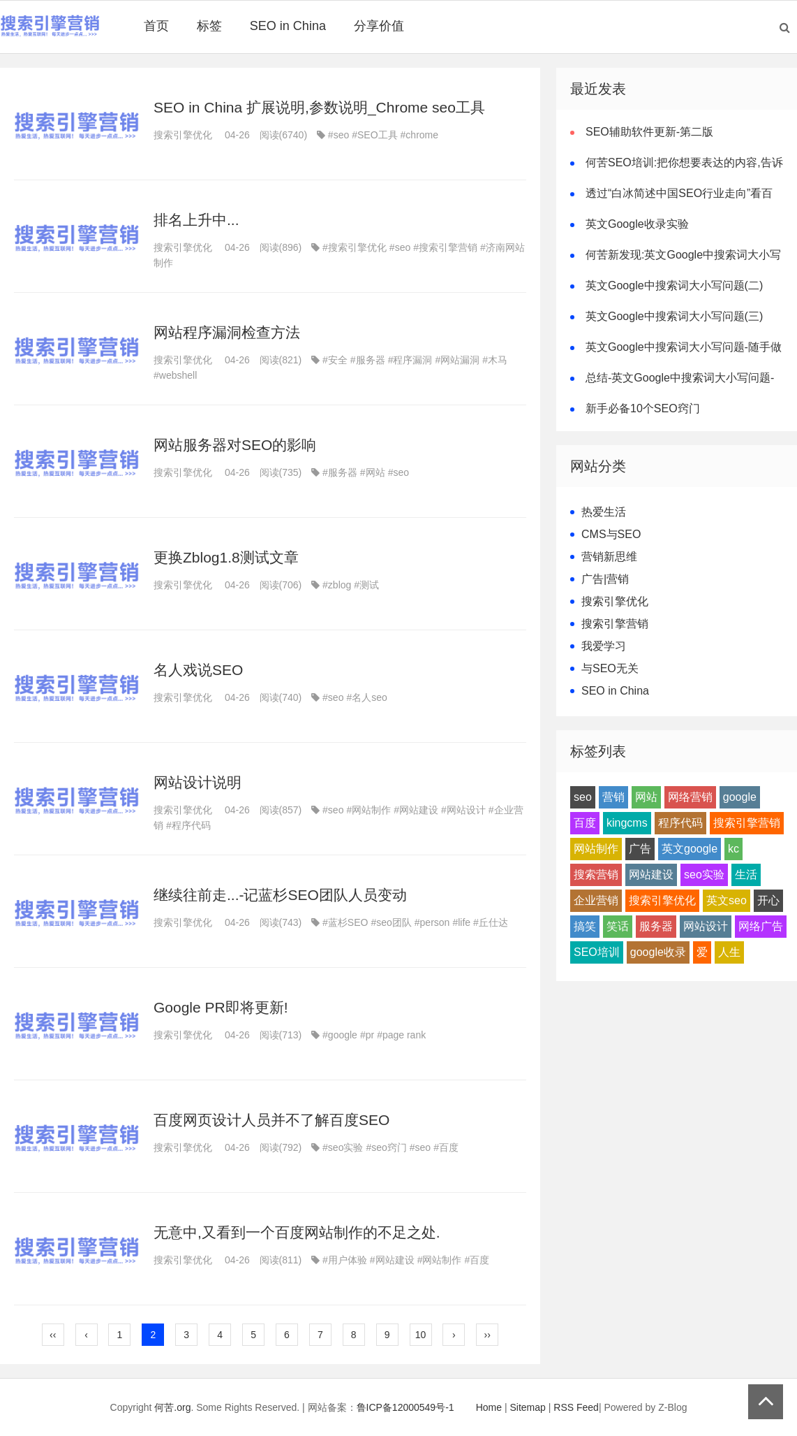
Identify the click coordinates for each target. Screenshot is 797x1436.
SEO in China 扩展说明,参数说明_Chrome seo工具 (319, 107)
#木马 (494, 359)
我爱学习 (603, 646)
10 (420, 1334)
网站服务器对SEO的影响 (235, 445)
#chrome (419, 134)
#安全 (335, 359)
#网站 (372, 472)
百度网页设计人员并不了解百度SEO (271, 1120)
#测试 (366, 584)
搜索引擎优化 (183, 134)
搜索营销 (596, 874)
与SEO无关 (610, 668)
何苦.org (172, 1407)
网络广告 (760, 926)
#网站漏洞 (457, 359)
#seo (338, 134)
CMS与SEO (611, 534)
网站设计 (705, 926)
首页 (156, 26)
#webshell (175, 375)
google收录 (658, 952)
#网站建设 (416, 809)
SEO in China (288, 26)
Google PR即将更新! (221, 1007)
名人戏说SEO (198, 670)
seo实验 (704, 874)
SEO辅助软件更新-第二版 (649, 132)
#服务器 (367, 359)
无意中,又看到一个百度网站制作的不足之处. (297, 1232)
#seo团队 (391, 922)
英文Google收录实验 (637, 224)
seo (583, 797)
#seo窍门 (386, 1147)
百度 (585, 823)
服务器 (656, 926)
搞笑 (585, 926)
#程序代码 (188, 825)
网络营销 (690, 797)
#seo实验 (342, 1147)
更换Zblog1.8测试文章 (226, 557)
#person (432, 922)
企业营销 (596, 900)
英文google (689, 849)
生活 (746, 874)
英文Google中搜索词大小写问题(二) (674, 285)
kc (733, 849)
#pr (367, 1034)
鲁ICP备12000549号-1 (405, 1407)
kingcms (627, 823)
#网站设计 (463, 809)
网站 (646, 797)
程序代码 (680, 823)
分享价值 (379, 26)
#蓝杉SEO (345, 922)
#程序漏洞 (410, 359)
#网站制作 (368, 809)
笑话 (617, 926)
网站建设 (651, 874)
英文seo (726, 900)
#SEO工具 (374, 134)
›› (487, 1334)
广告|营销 (605, 579)
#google (339, 1034)
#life (461, 922)
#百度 (446, 1147)
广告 (640, 849)
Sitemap (528, 1407)
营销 (613, 797)
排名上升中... (196, 220)
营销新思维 (609, 557)
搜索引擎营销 (614, 624)
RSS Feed (576, 1407)
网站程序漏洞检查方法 (227, 332)
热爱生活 (603, 512)
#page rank (401, 1034)
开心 (768, 900)
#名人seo (366, 697)
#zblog (336, 584)
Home (489, 1407)
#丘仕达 (490, 922)
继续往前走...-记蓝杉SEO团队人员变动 (280, 895)
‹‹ (53, 1334)
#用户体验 (344, 1259)
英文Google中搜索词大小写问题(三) (674, 316)
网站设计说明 (197, 782)
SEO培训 (597, 952)
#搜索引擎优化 (354, 247)
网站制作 (596, 849)
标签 (209, 26)
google (740, 797)
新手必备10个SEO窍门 (643, 408)
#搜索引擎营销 (445, 247)
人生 (729, 952)
